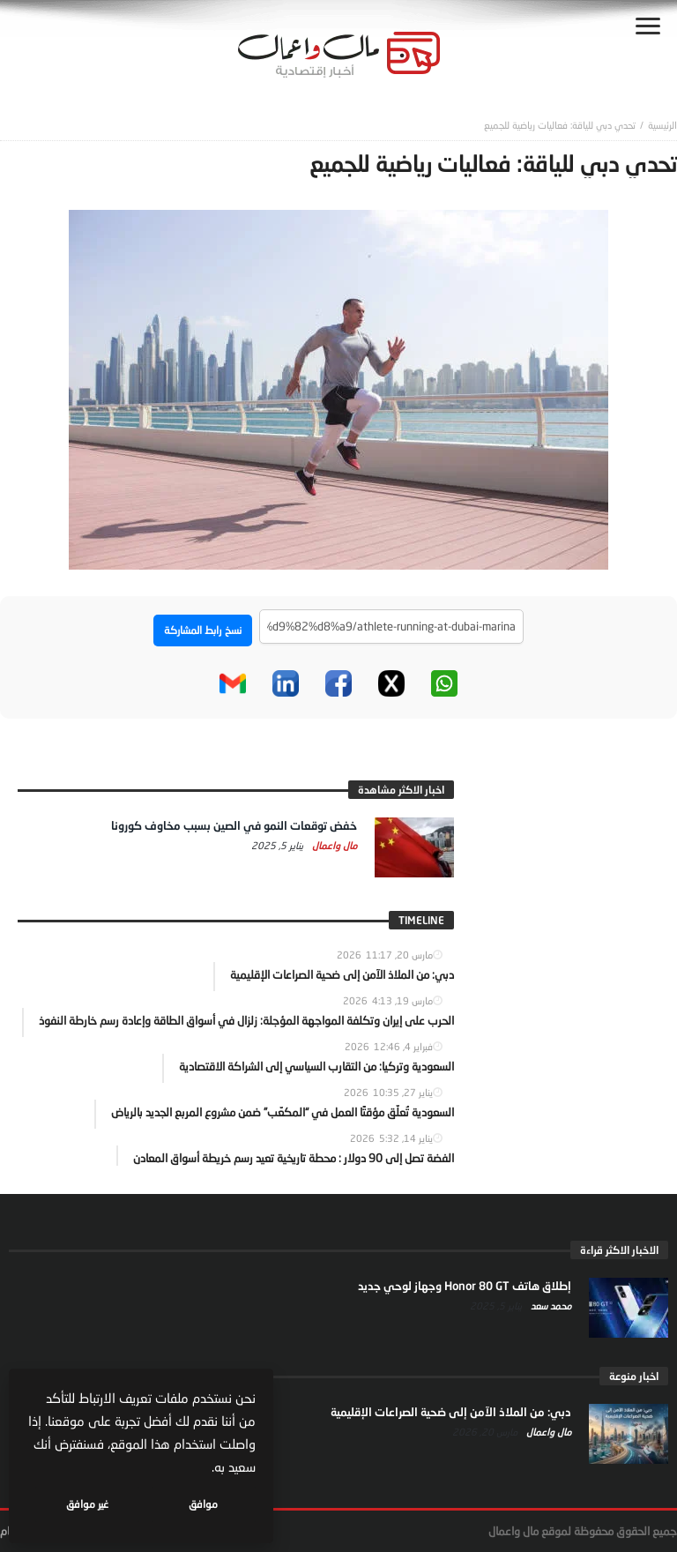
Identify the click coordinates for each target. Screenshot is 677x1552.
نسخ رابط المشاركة (203, 630)
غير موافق (89, 1504)
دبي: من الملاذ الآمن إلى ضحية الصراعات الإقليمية (451, 1412)
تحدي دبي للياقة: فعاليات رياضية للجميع (560, 125)
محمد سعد (549, 1305)
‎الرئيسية (662, 125)
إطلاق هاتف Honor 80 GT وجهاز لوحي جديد (464, 1286)
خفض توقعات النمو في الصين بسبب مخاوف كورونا (234, 825)
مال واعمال (333, 845)
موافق (204, 1504)
